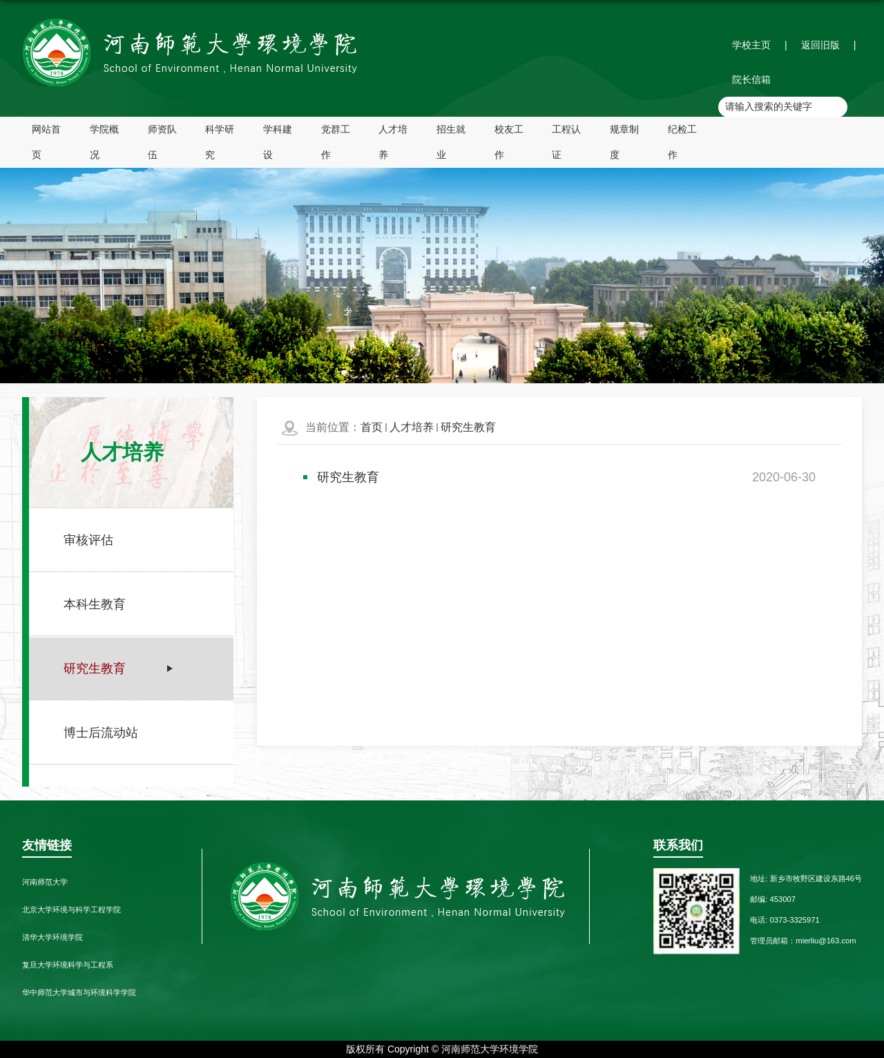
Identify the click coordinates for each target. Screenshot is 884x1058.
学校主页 (751, 44)
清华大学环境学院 (52, 937)
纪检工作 (682, 142)
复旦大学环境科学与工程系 (67, 965)
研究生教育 (468, 427)
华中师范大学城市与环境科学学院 (79, 992)
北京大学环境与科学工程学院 (71, 909)
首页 (372, 427)
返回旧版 (820, 44)
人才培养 (392, 142)
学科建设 (277, 142)
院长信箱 (751, 79)
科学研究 (219, 142)
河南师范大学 (45, 882)
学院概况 (104, 142)
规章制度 (624, 142)
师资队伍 (162, 142)
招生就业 (450, 142)
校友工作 (508, 142)
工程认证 (566, 142)
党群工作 (335, 142)
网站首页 (46, 142)
